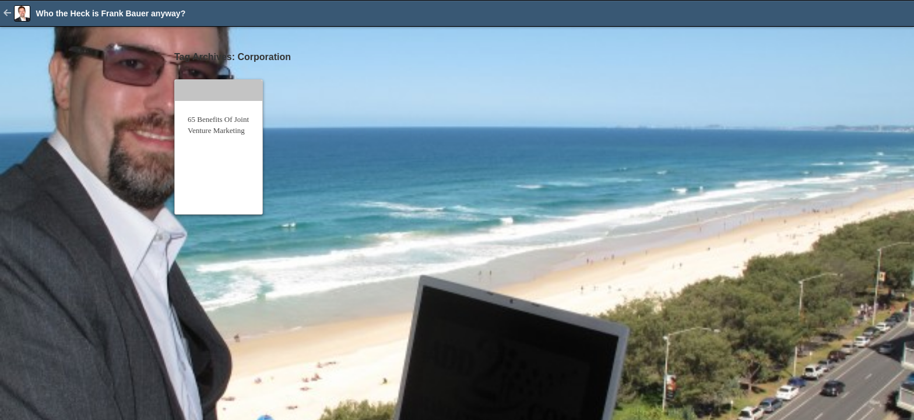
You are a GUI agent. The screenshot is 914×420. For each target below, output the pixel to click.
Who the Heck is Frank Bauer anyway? (110, 13)
